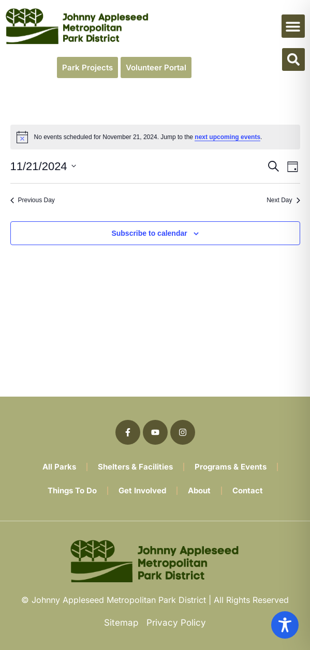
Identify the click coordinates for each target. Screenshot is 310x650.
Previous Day (32, 200)
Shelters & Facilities (135, 467)
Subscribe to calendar (149, 233)
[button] (293, 26)
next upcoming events (227, 137)
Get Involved (142, 490)
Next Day (283, 200)
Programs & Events (231, 467)
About (199, 490)
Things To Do (72, 490)
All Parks (59, 467)
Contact (247, 490)
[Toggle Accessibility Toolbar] (285, 625)
